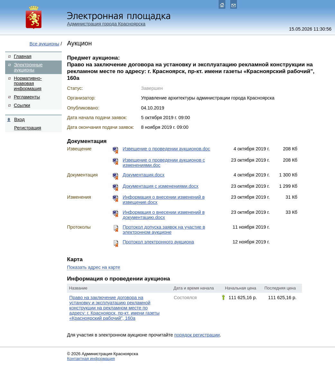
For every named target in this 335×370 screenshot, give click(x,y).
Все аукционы (44, 43)
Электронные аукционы (28, 67)
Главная (23, 56)
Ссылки (22, 105)
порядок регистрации (197, 334)
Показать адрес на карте (93, 267)
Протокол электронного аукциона (158, 241)
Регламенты (27, 97)
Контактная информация (91, 358)
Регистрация (27, 127)
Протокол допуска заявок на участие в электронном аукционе (164, 229)
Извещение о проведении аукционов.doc (166, 148)
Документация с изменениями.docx (161, 186)
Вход (19, 119)
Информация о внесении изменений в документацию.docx (164, 215)
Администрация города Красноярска (106, 23)
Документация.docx (144, 174)
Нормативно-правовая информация (28, 83)
